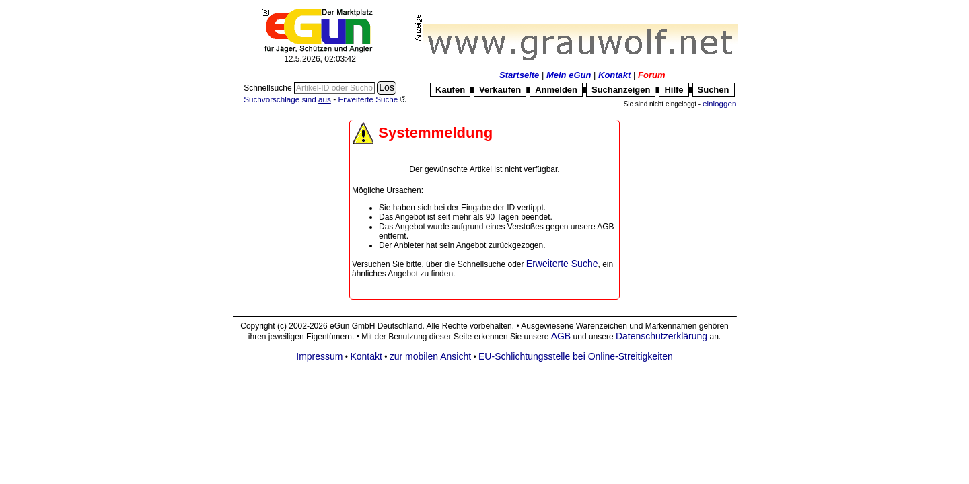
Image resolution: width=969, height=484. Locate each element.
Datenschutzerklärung (661, 336)
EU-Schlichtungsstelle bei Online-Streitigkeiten (575, 356)
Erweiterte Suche (562, 263)
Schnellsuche (269, 88)
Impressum (319, 356)
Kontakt (614, 75)
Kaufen (450, 90)
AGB (561, 336)
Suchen (713, 90)
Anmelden (556, 90)
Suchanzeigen (620, 90)
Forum (651, 75)
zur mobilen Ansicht (430, 356)
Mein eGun (568, 75)
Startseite (519, 75)
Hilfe (673, 90)
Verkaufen (500, 90)
